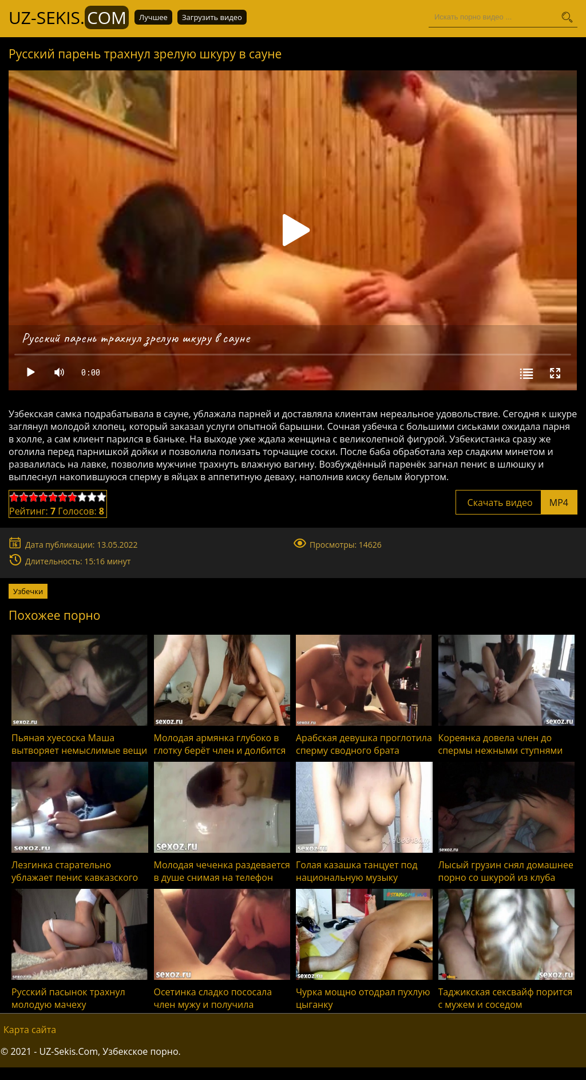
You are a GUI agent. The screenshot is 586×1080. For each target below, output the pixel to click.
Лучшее (153, 17)
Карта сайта (29, 1029)
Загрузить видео (212, 17)
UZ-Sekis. (69, 17)
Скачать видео (516, 502)
